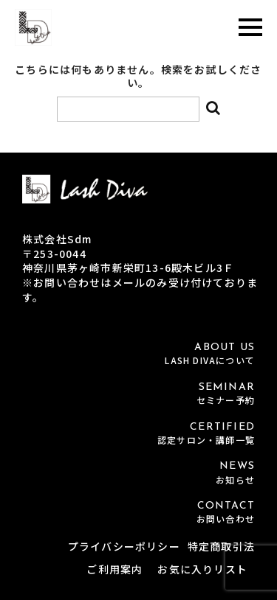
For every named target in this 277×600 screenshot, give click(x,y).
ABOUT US (138, 354)
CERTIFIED (138, 434)
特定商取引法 (221, 546)
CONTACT (138, 512)
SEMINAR (138, 394)
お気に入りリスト (202, 569)
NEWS (138, 473)
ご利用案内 (114, 569)
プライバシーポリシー (124, 546)
